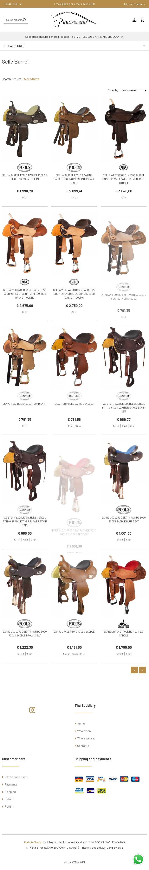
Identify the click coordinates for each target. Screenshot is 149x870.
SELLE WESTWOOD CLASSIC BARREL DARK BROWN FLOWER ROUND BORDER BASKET (124, 179)
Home (81, 723)
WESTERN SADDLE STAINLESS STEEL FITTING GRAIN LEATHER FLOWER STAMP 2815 (25, 539)
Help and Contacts (134, 4)
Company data (115, 847)
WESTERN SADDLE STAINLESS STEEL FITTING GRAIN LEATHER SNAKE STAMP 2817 (123, 425)
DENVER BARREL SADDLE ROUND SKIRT (25, 421)
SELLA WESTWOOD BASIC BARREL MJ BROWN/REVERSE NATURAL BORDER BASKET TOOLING (74, 311)
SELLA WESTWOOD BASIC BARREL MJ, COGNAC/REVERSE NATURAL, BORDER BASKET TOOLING (24, 311)
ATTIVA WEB (78, 862)
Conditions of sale (16, 777)
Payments (11, 784)
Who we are (84, 731)
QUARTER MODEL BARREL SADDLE (74, 421)
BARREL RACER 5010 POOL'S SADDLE (74, 648)
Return (9, 799)
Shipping (10, 791)
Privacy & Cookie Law (93, 847)
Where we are (85, 738)
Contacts (83, 745)
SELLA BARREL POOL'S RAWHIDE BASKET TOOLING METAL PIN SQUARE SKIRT (74, 179)
